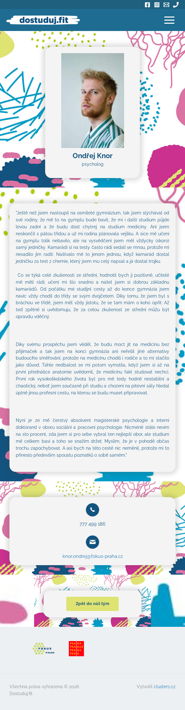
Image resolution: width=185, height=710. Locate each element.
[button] (92, 604)
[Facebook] (147, 5)
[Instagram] (157, 5)
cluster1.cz (165, 686)
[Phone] (176, 5)
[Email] (166, 5)
